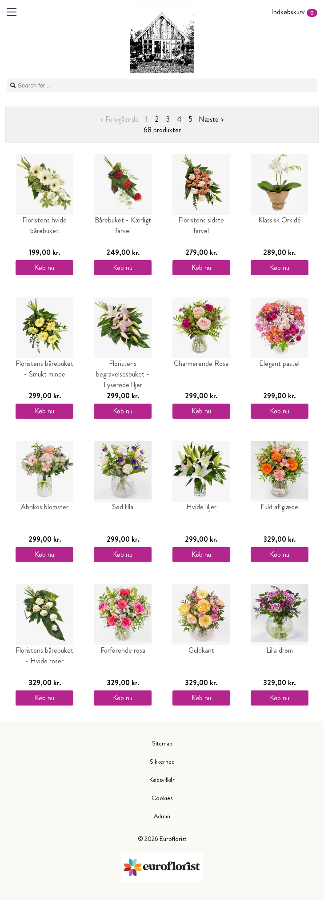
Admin (162, 816)
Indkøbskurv (294, 12)
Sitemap (162, 743)
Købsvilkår (162, 779)
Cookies (162, 797)
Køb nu (44, 267)
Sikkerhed (162, 761)
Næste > (211, 119)
